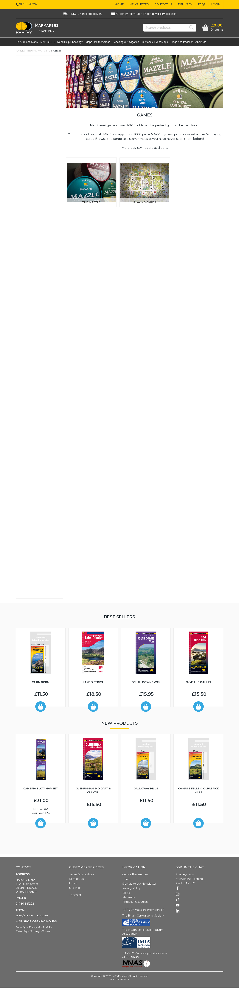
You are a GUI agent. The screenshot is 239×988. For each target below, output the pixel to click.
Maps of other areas (98, 42)
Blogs (126, 893)
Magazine (128, 897)
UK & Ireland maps (27, 42)
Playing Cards (144, 202)
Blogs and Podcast (182, 42)
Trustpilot (75, 895)
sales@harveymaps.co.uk (32, 915)
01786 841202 (25, 904)
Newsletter (139, 4)
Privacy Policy (131, 888)
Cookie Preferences (135, 874)
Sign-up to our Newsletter (139, 884)
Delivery (185, 4)
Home (119, 4)
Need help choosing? (70, 42)
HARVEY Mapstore (26, 51)
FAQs (201, 4)
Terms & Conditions (81, 874)
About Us (200, 42)
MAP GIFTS (48, 42)
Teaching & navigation (126, 42)
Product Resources (135, 902)
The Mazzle (91, 202)
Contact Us (163, 4)
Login (215, 4)
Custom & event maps (155, 42)
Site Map (75, 888)
